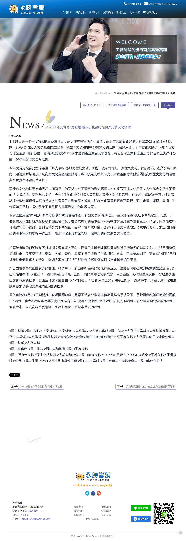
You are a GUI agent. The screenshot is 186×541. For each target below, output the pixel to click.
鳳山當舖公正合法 (92, 105)
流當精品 (108, 12)
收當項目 (94, 12)
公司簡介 (67, 12)
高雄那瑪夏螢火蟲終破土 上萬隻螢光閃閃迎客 (150, 386)
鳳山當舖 (105, 93)
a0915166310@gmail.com (160, 4)
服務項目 (80, 12)
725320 (24, 515)
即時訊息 (121, 12)
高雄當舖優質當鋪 (117, 105)
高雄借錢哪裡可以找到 (145, 105)
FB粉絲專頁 (150, 12)
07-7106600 (132, 4)
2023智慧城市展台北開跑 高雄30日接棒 (41, 386)
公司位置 (135, 12)
